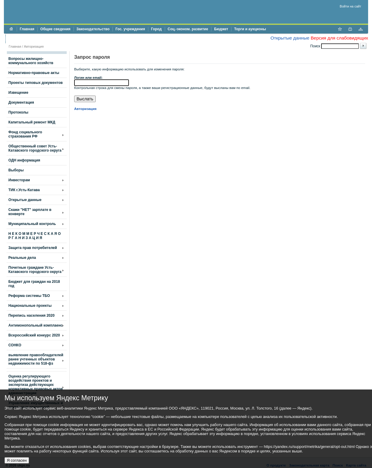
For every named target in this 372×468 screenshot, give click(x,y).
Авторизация (34, 46)
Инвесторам (19, 180)
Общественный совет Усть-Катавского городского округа (34, 148)
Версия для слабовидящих (339, 37)
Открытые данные (289, 37)
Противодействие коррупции (34, 39)
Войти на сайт (350, 6)
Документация (21, 102)
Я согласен (17, 460)
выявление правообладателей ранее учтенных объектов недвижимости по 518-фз (35, 359)
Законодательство (93, 29)
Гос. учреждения (130, 29)
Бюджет (221, 29)
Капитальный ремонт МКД (31, 122)
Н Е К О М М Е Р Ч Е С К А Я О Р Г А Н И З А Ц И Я (34, 236)
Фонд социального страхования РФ (25, 134)
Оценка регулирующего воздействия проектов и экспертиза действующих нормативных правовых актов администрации (35, 384)
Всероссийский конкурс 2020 (34, 335)
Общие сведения (55, 29)
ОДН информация (24, 160)
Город (156, 29)
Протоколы (18, 112)
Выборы (16, 170)
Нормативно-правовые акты (33, 73)
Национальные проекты (30, 306)
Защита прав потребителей (32, 248)
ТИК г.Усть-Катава (24, 190)
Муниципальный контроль (32, 224)
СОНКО (14, 345)
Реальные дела (22, 258)
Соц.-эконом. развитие (188, 29)
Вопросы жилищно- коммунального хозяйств (30, 61)
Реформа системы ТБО (29, 296)
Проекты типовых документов (35, 83)
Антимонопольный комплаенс (35, 325)
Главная (27, 29)
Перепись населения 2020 (31, 315)
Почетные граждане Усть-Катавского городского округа (34, 269)
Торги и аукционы (250, 29)
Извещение (18, 92)
